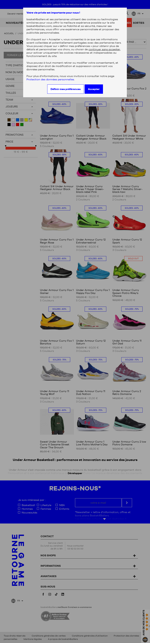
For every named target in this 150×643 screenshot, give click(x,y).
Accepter (94, 89)
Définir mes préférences (66, 89)
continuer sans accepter (104, 49)
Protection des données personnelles (50, 79)
